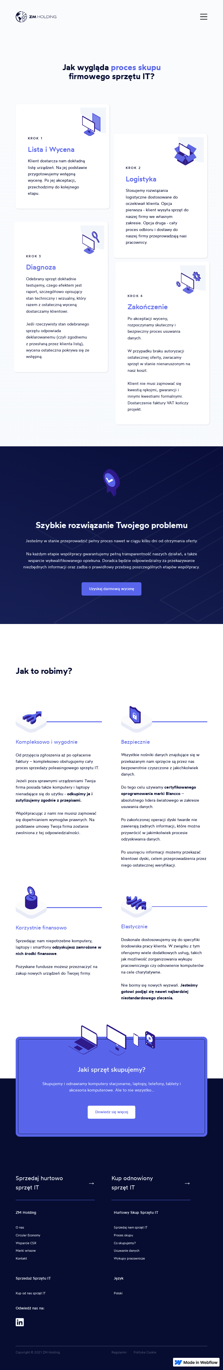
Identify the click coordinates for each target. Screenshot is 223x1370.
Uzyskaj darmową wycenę (111, 589)
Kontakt (21, 1258)
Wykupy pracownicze (129, 1258)
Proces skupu (123, 1235)
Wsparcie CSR (26, 1243)
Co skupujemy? (125, 1243)
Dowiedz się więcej (111, 1112)
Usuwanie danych (126, 1251)
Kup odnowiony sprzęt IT (132, 1182)
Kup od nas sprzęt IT (31, 1293)
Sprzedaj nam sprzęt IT (131, 1227)
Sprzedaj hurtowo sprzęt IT (39, 1182)
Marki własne (26, 1251)
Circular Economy (28, 1235)
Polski (118, 1293)
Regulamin (119, 1352)
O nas (20, 1227)
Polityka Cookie (145, 1352)
